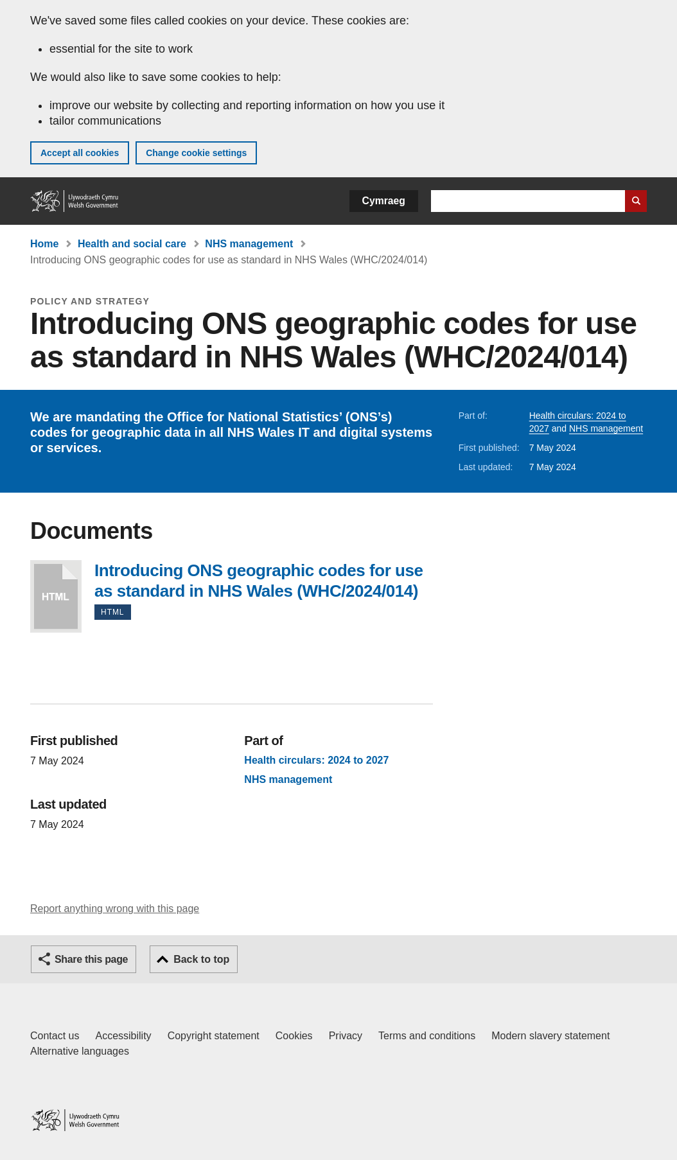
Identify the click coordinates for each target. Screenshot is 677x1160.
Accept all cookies (79, 153)
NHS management (249, 243)
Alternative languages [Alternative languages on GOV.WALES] (79, 1051)
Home (44, 243)
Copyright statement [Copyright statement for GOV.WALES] (213, 1035)
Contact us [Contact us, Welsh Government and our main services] (54, 1035)
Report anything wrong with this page (114, 908)
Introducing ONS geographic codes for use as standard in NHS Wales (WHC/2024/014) (56, 596)
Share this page (91, 959)
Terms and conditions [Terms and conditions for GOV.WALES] (426, 1035)
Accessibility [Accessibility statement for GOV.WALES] (123, 1035)
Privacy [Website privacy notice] (345, 1035)
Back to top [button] (201, 959)
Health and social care (132, 243)
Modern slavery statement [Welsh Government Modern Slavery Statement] (550, 1035)
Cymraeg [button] (383, 200)
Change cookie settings (196, 153)
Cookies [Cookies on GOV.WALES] (294, 1035)
